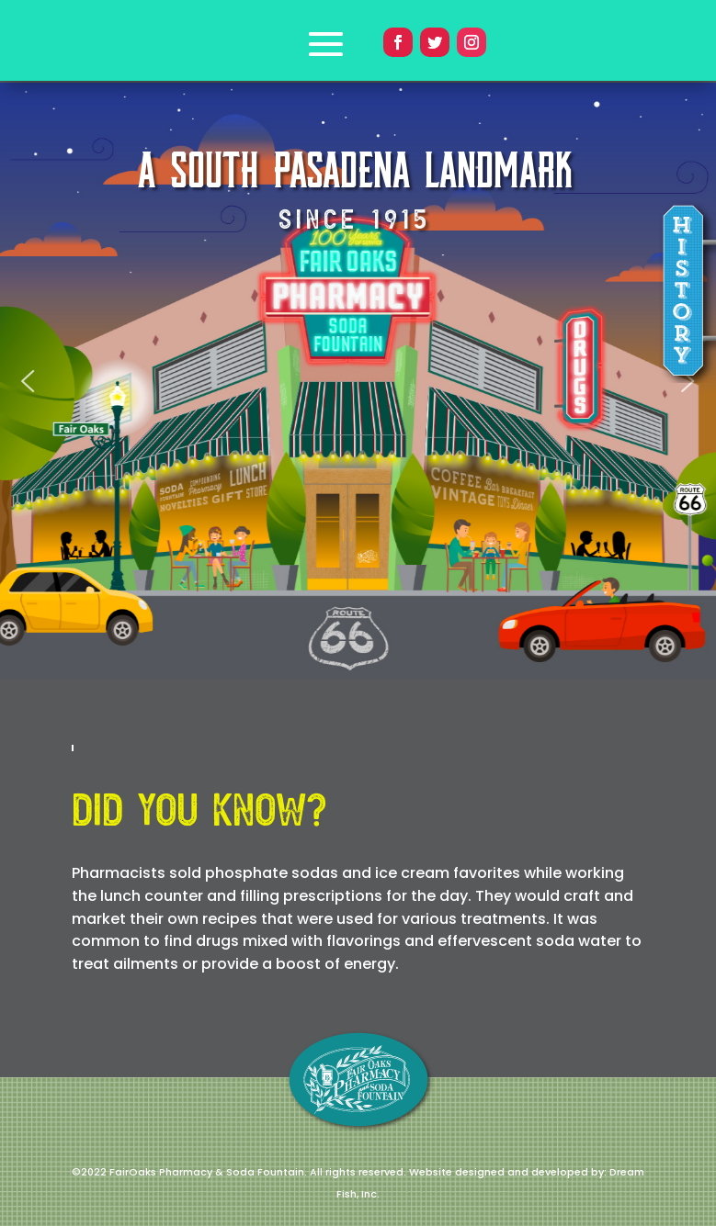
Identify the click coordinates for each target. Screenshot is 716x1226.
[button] (27, 381)
